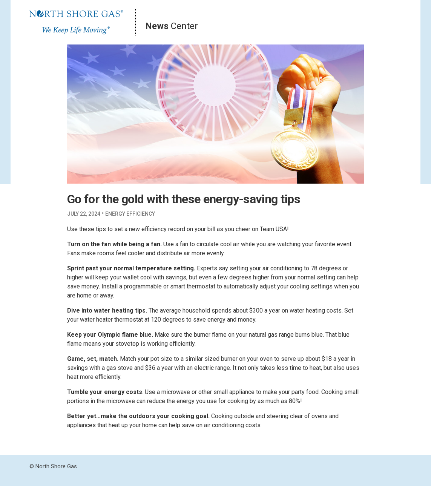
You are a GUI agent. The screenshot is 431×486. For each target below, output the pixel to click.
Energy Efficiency (130, 214)
